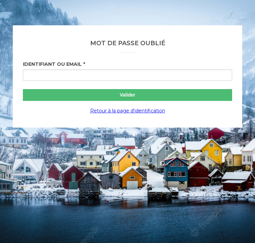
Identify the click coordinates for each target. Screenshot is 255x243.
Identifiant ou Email (52, 64)
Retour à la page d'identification (127, 111)
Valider (127, 95)
